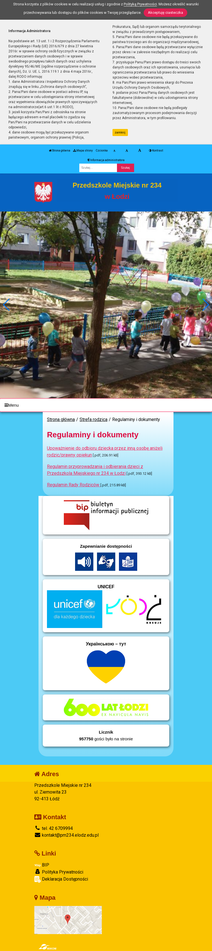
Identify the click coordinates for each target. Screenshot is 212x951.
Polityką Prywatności (140, 4)
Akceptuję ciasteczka (165, 12)
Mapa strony (83, 150)
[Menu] (106, 405)
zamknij (120, 132)
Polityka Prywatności (58, 872)
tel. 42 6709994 (53, 828)
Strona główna (59, 150)
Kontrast (156, 150)
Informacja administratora (106, 160)
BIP (41, 865)
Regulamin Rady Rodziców (73, 484)
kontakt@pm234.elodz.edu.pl (66, 835)
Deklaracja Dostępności (61, 879)
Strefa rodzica (93, 419)
